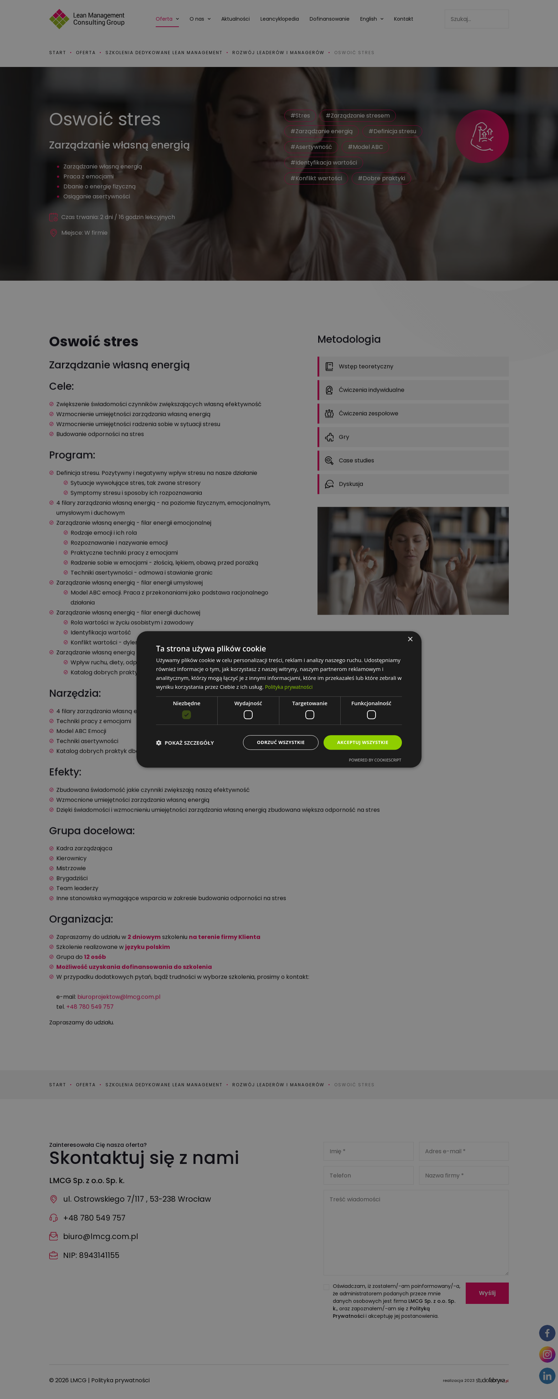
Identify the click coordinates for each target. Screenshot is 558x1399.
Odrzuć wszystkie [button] (275, 742)
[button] (185, 743)
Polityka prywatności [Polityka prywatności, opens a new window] (290, 686)
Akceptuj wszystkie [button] (361, 742)
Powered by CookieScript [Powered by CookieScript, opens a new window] (375, 760)
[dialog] (279, 700)
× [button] (410, 639)
